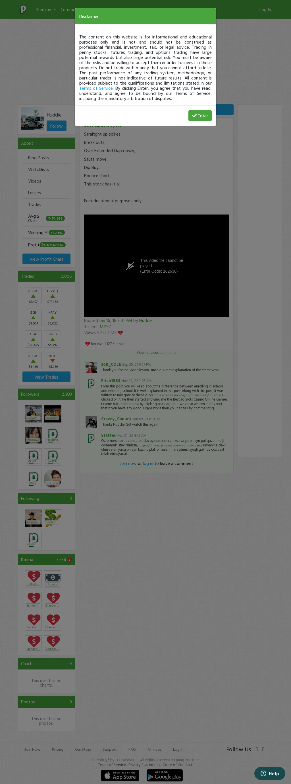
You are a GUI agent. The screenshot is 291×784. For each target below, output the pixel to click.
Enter (200, 115)
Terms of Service (96, 88)
